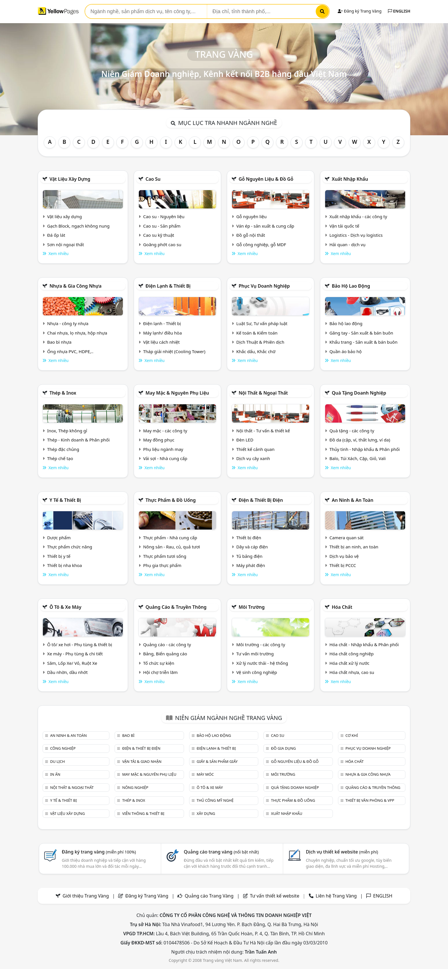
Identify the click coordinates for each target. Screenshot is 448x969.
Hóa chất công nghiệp (351, 653)
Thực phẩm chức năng (69, 547)
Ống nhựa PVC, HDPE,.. (70, 351)
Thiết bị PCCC (342, 565)
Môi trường (252, 607)
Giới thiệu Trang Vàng (86, 896)
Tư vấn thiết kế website (275, 896)
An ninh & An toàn (352, 500)
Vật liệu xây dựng (69, 179)
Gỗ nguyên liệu (251, 216)
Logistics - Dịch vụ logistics (356, 235)
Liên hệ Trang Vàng (336, 896)
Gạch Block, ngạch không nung (78, 226)
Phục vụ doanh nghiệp (264, 286)
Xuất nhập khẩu (350, 179)
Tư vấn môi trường (255, 653)
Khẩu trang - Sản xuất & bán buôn (363, 342)
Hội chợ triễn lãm (160, 672)
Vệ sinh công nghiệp (256, 672)
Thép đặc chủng (63, 449)
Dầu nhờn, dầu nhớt (67, 672)
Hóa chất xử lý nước (349, 663)
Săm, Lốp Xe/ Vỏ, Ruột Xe (72, 663)
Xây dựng (206, 813)
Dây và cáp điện (252, 547)
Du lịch (57, 761)
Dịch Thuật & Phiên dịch (260, 342)
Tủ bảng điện (249, 556)
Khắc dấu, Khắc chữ (256, 351)
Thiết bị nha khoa (64, 565)
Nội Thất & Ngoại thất (263, 393)
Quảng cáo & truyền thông (176, 607)
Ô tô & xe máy (65, 607)
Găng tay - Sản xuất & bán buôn (361, 333)
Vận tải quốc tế (344, 226)
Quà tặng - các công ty (351, 430)
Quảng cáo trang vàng (221, 852)
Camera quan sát (346, 537)
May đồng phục (158, 440)
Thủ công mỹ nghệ (215, 800)
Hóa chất (342, 607)
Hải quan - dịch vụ (347, 244)
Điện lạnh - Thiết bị (162, 323)
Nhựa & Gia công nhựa (75, 286)
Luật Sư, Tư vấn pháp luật (261, 323)
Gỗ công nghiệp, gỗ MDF (261, 244)
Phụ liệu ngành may (163, 449)
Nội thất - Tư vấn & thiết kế (263, 430)
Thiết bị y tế (59, 556)
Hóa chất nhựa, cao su (351, 672)
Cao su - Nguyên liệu (164, 216)
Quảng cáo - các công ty (167, 644)
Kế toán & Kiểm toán (256, 333)
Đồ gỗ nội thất (250, 235)
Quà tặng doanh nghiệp (359, 393)
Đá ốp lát (56, 235)
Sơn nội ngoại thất (65, 244)
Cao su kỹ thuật (158, 235)
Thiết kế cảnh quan (255, 449)
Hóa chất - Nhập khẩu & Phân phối (364, 644)
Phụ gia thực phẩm (162, 565)
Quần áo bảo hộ (345, 351)
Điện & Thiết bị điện (261, 500)
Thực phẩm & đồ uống (170, 500)
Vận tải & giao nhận (141, 761)
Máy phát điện (250, 565)
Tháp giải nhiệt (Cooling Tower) (174, 351)
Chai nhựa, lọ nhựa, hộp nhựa (77, 333)
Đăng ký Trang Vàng (359, 11)
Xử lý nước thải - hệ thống (262, 663)
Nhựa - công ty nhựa (68, 323)
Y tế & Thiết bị (65, 500)
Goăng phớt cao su (162, 244)
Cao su (153, 179)
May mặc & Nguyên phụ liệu (177, 393)
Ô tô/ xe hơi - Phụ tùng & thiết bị (79, 644)
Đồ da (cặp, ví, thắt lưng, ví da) (359, 440)
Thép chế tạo (60, 458)
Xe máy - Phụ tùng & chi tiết (75, 653)
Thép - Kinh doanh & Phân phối (78, 440)
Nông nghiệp (135, 787)
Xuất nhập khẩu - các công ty (358, 216)
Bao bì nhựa (59, 342)
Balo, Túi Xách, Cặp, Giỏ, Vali (357, 458)
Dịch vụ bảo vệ (344, 556)
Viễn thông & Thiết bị (143, 813)
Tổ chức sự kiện (158, 663)
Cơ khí (351, 735)
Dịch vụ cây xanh (253, 458)
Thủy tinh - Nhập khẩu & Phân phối (364, 449)
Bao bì (128, 735)
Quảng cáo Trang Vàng (209, 896)
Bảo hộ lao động (351, 286)
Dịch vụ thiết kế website (342, 852)
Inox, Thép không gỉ (67, 430)
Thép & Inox (62, 393)
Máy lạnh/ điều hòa (162, 333)
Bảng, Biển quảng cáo (165, 653)
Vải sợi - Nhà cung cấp (165, 458)
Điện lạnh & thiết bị (168, 286)
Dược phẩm (59, 537)
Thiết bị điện (248, 537)
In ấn (55, 774)
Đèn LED (244, 440)
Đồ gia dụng (283, 748)
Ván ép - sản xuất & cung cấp (265, 226)
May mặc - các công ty (165, 430)
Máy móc (205, 774)
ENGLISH (399, 11)
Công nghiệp (62, 748)
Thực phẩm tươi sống (164, 556)
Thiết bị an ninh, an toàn (353, 547)
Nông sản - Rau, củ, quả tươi (171, 547)
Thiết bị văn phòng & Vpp (369, 800)
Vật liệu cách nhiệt (161, 342)
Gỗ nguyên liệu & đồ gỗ (266, 179)
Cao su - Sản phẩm (162, 226)
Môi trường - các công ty (260, 644)
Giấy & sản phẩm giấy (217, 761)
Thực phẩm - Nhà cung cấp (170, 537)
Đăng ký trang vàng (99, 852)
